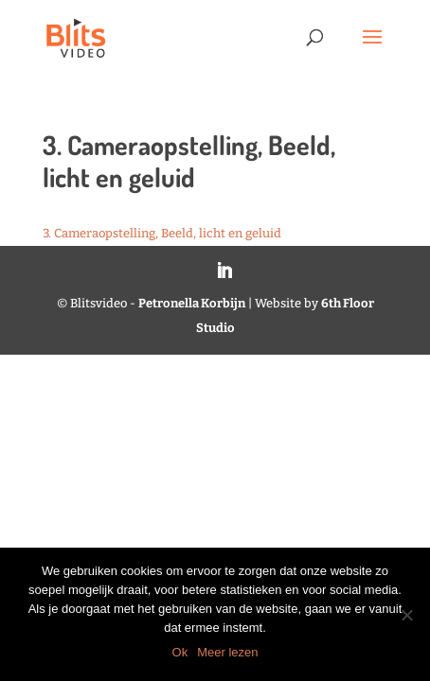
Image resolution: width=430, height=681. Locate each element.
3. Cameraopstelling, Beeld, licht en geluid (162, 233)
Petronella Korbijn (191, 303)
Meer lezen (227, 652)
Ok (180, 652)
